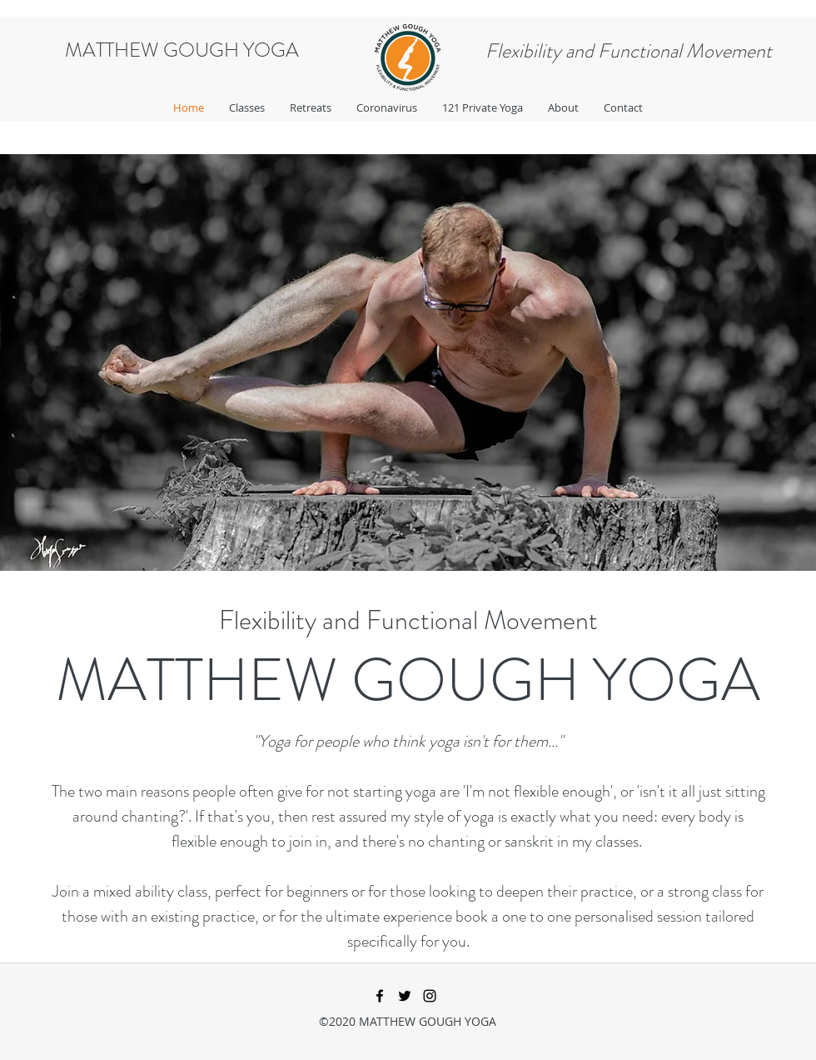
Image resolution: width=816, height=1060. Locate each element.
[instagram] (429, 996)
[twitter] (404, 996)
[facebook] (379, 996)
